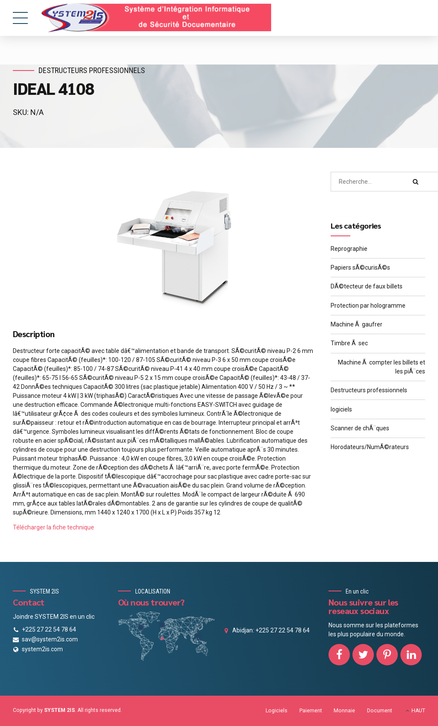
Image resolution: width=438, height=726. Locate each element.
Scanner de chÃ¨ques (360, 428)
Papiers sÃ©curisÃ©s (360, 267)
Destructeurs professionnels (92, 70)
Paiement (310, 711)
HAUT (418, 711)
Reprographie (349, 248)
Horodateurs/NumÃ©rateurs (370, 447)
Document (379, 711)
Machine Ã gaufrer (356, 324)
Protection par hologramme (368, 305)
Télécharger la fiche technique (53, 527)
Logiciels (276, 711)
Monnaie (344, 711)
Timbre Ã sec (349, 343)
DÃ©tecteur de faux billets (366, 286)
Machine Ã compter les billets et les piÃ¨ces (381, 367)
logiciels (341, 409)
